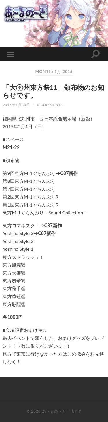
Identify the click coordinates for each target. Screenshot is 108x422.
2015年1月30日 (16, 105)
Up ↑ (77, 411)
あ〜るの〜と (54, 411)
